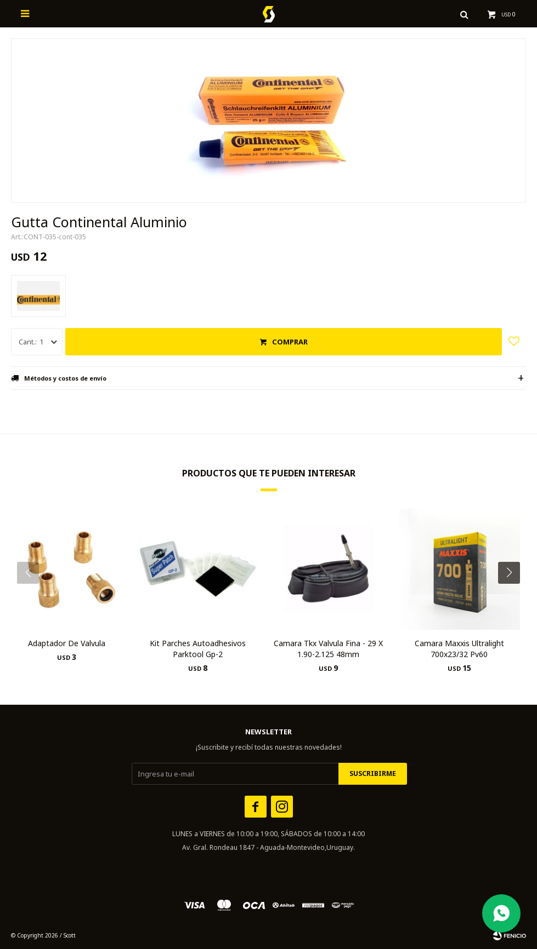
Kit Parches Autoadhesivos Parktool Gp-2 (198, 648)
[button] (513, 595)
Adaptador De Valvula (66, 643)
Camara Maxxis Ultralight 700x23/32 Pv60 (459, 648)
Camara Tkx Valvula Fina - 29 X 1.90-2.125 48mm (328, 648)
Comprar (290, 342)
